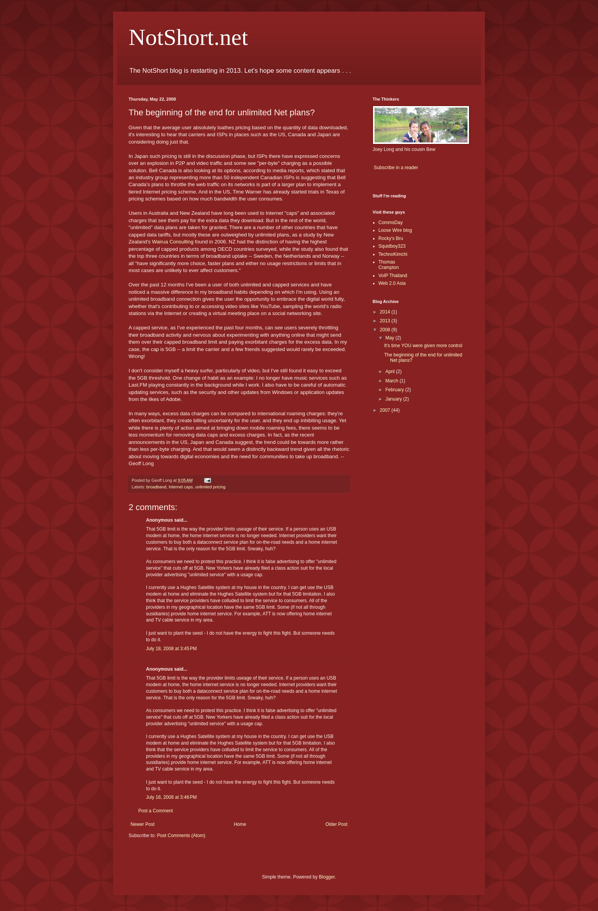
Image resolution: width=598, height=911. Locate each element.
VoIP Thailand (392, 275)
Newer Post (143, 824)
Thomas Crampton (388, 264)
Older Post (336, 824)
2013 (386, 321)
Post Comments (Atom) (181, 835)
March (392, 381)
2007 (386, 410)
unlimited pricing (210, 487)
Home (240, 824)
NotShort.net (188, 37)
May (390, 338)
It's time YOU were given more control (423, 345)
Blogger (327, 877)
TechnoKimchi (392, 254)
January (394, 399)
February (395, 389)
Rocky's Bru (390, 238)
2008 (386, 329)
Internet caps (180, 487)
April (390, 371)
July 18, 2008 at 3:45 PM (171, 648)
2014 (386, 312)
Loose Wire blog (395, 230)
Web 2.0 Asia (392, 283)
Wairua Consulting (172, 242)
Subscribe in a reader (396, 167)
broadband (156, 487)
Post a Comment (155, 810)
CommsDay (390, 222)
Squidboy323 (392, 246)
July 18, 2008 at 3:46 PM (171, 797)
